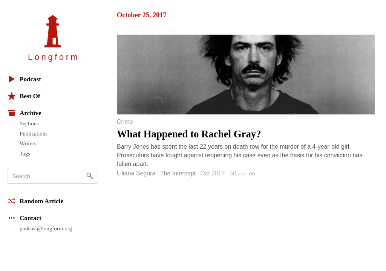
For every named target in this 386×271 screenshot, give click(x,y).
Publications (33, 134)
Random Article (35, 201)
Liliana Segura (136, 173)
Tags (25, 154)
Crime (125, 122)
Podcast (24, 79)
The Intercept (178, 173)
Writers (28, 143)
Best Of (24, 96)
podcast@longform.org (46, 228)
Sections (29, 123)
